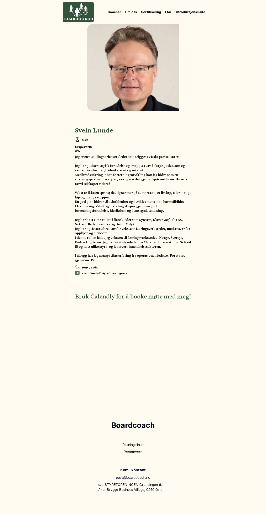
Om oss (131, 12)
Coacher (114, 12)
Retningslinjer (133, 445)
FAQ (168, 12)
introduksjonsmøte (190, 12)
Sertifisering (151, 12)
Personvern (133, 452)
